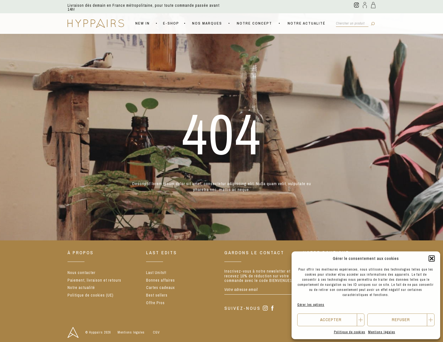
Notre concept (254, 23)
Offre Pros (155, 302)
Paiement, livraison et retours (94, 280)
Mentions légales (381, 332)
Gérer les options (310, 304)
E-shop (171, 23)
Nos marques (207, 23)
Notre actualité (306, 23)
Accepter (331, 320)
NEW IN (142, 23)
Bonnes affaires (160, 280)
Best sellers (157, 295)
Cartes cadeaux (160, 287)
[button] (432, 258)
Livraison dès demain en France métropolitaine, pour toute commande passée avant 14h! (144, 7)
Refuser (401, 320)
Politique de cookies (349, 332)
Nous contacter (81, 272)
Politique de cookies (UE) (91, 295)
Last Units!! (156, 272)
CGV (156, 332)
